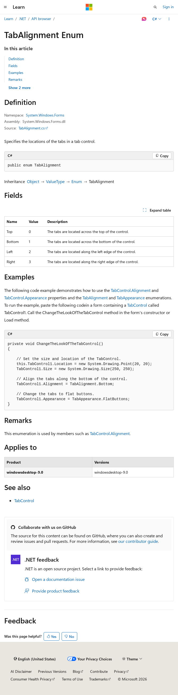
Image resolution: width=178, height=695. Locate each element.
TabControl (137, 305)
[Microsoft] (89, 7)
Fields (12, 65)
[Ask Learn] (144, 19)
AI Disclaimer (21, 671)
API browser (41, 18)
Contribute (99, 671)
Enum (76, 181)
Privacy (120, 671)
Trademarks (98, 679)
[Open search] (155, 7)
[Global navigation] (5, 7)
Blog (76, 671)
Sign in (168, 6)
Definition (16, 58)
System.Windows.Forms (45, 115)
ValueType (55, 181)
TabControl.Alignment (130, 290)
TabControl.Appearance (25, 297)
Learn (8, 18)
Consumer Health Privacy (31, 679)
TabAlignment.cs (32, 127)
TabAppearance (131, 297)
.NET (22, 18)
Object (33, 181)
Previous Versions (52, 671)
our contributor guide (138, 541)
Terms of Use (72, 679)
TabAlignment (95, 297)
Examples (15, 72)
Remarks (15, 79)
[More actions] (169, 19)
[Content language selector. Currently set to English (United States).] (35, 659)
